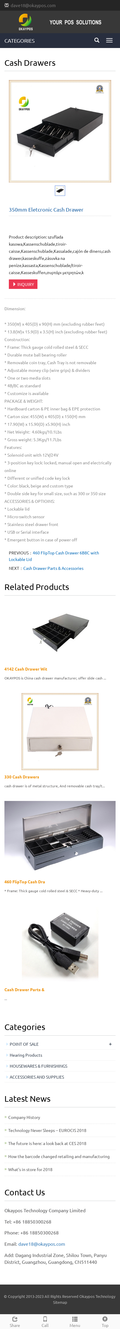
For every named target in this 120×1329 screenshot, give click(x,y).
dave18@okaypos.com (33, 5)
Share (15, 1321)
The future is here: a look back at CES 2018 (47, 1143)
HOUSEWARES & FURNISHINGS (38, 1066)
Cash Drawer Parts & (24, 989)
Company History (24, 1117)
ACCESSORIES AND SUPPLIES (37, 1076)
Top (105, 1321)
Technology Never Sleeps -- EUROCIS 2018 (47, 1130)
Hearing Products (26, 1055)
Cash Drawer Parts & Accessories (53, 568)
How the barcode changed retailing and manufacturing (59, 1156)
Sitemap (60, 1302)
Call (45, 1321)
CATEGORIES (19, 40)
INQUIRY (23, 284)
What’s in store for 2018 (30, 1169)
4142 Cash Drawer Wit (25, 668)
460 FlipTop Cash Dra (24, 881)
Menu (75, 1321)
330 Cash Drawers (21, 776)
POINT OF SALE (24, 1044)
